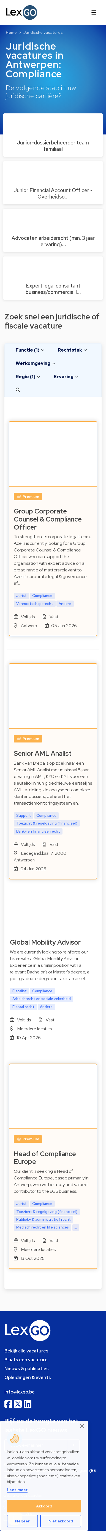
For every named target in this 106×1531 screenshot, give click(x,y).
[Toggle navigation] (94, 12)
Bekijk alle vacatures (26, 1351)
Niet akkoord (60, 1521)
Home (11, 32)
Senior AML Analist (43, 753)
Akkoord (44, 1506)
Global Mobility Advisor (45, 942)
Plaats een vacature (26, 1360)
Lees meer (17, 1489)
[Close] (82, 1426)
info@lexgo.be (19, 1392)
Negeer (22, 1521)
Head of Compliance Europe (45, 1157)
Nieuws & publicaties (26, 1369)
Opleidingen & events (27, 1377)
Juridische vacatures (43, 32)
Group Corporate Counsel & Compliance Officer (48, 519)
